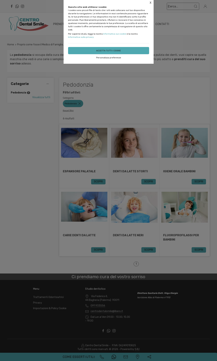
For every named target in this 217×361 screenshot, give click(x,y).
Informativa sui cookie (114, 34)
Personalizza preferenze (108, 57)
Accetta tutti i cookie (108, 50)
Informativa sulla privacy (81, 37)
